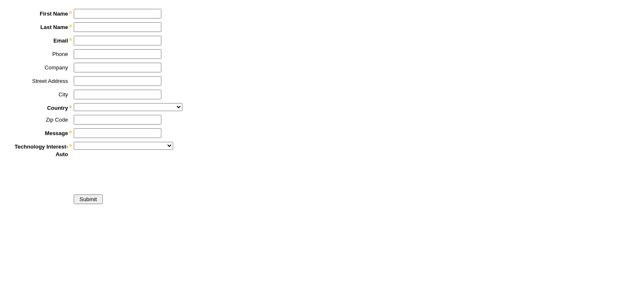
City (63, 94)
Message (56, 133)
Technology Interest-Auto (41, 150)
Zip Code (57, 120)
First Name (54, 14)
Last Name (54, 27)
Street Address (50, 81)
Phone (60, 54)
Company (56, 67)
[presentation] (70, 174)
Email (61, 40)
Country (57, 108)
